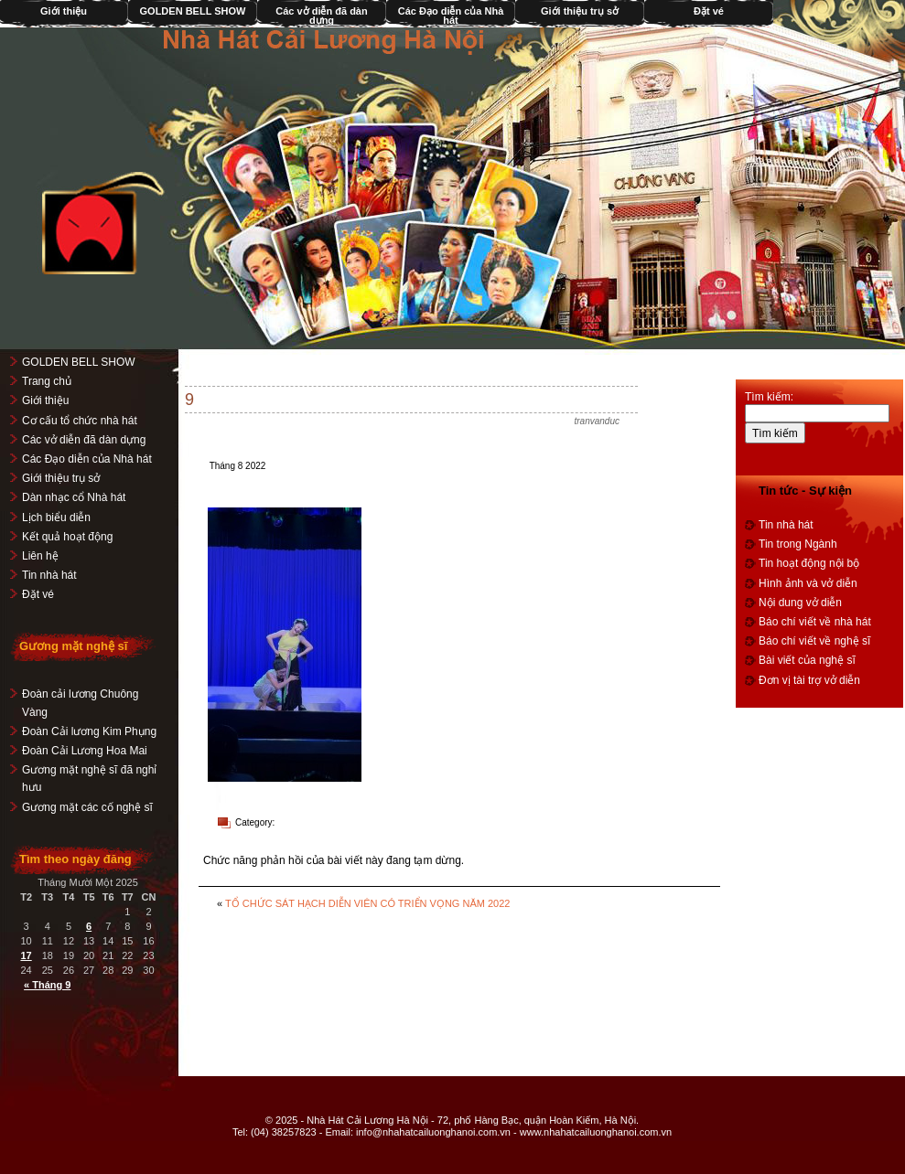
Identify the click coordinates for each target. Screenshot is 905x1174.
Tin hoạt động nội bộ (809, 563)
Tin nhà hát (49, 575)
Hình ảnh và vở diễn (808, 583)
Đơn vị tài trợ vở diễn (809, 680)
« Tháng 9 (47, 984)
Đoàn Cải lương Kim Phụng (89, 731)
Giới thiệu (45, 400)
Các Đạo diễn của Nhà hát (451, 15)
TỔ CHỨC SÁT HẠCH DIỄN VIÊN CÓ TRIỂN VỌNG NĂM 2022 (367, 903)
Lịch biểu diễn (56, 517)
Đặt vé (709, 10)
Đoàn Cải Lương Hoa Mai (84, 750)
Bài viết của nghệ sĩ (807, 660)
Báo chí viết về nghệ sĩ (814, 641)
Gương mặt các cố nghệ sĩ (87, 807)
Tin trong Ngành (798, 544)
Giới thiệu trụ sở (580, 10)
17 (25, 955)
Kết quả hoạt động (67, 536)
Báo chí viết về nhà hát (815, 621)
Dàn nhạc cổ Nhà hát (73, 497)
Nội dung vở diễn (800, 602)
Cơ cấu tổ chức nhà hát (79, 420)
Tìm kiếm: (769, 396)
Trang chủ (46, 381)
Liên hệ (40, 556)
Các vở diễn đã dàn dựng (321, 15)
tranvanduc (597, 421)
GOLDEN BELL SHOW (193, 10)
